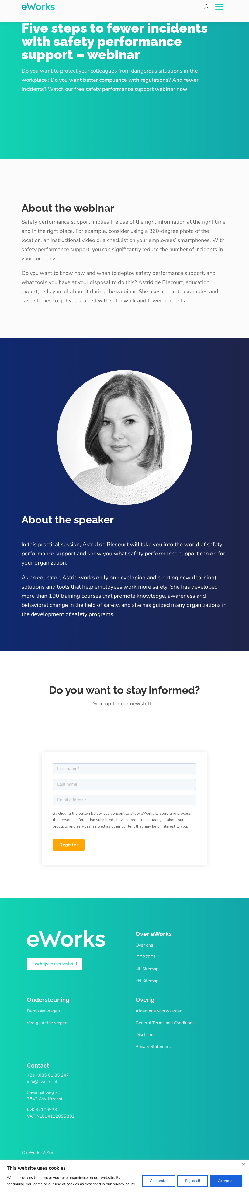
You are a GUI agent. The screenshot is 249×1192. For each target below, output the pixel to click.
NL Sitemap (147, 969)
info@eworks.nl (42, 1082)
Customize (158, 1180)
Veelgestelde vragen (47, 1023)
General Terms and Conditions (165, 1023)
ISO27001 (146, 957)
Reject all (192, 1180)
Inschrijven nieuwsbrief (54, 964)
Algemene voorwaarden (159, 1011)
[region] (124, 1176)
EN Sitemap (147, 981)
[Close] (243, 1164)
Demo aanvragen (43, 1011)
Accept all (226, 1180)
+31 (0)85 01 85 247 (48, 1075)
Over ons (144, 945)
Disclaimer (146, 1035)
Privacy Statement (153, 1047)
